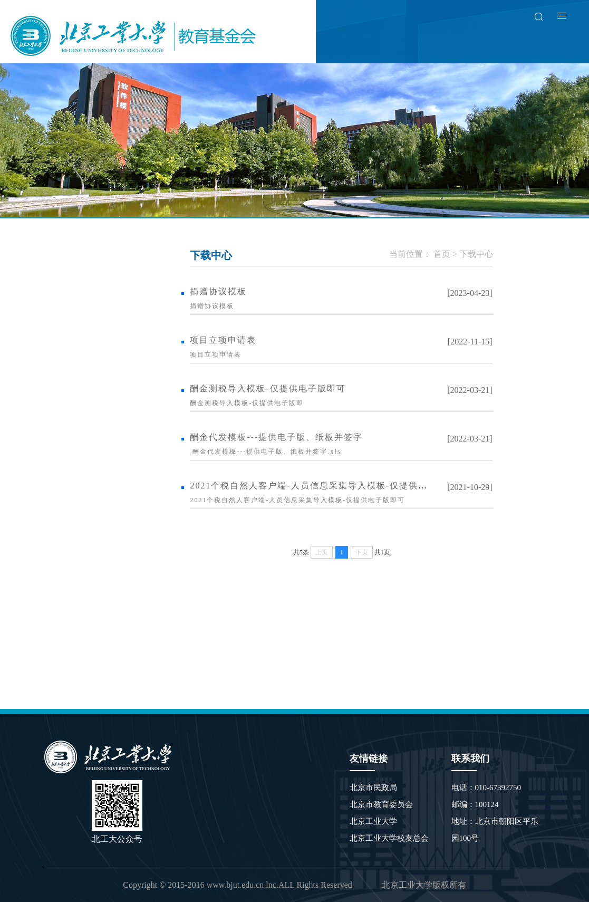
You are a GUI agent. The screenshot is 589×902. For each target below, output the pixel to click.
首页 (441, 254)
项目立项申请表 (223, 339)
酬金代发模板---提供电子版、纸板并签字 (276, 437)
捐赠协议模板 (218, 291)
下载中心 (476, 254)
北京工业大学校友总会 (389, 838)
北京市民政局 (373, 787)
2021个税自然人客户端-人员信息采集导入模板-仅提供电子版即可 (328, 485)
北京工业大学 (373, 821)
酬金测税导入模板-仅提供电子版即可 (267, 388)
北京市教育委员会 (381, 804)
